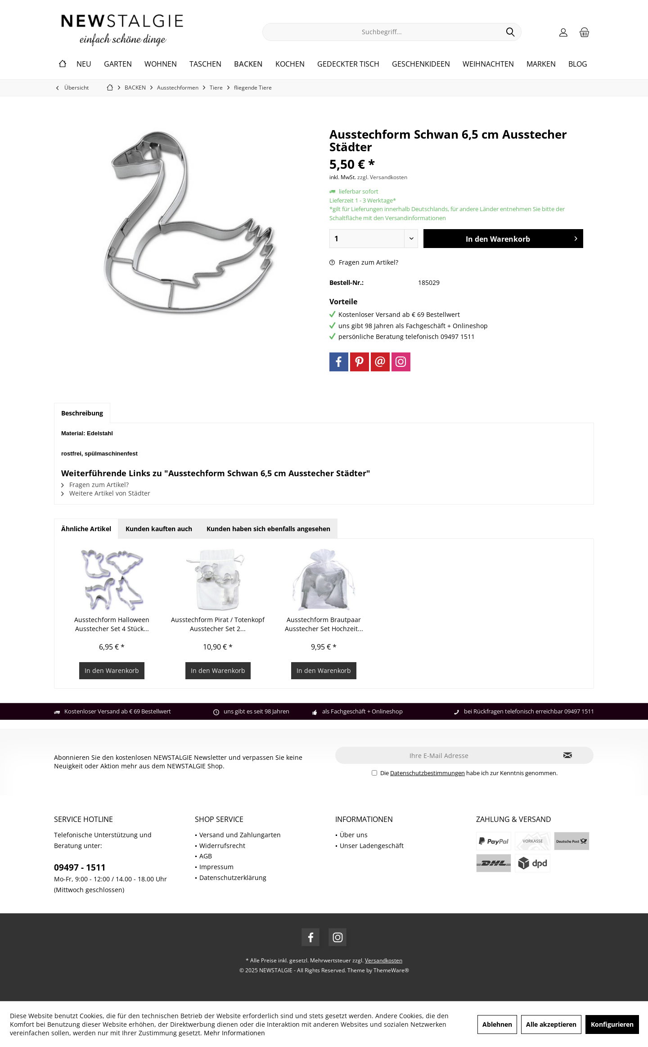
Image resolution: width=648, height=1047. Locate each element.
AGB (205, 856)
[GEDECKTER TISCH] (348, 64)
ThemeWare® (391, 970)
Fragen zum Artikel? (363, 262)
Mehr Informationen (234, 1033)
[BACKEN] (248, 64)
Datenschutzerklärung (232, 877)
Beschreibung (82, 413)
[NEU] (84, 64)
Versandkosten (383, 960)
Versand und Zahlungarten (240, 834)
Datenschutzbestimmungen (427, 773)
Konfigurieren (612, 1024)
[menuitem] (584, 32)
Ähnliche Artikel (86, 528)
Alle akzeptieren (551, 1024)
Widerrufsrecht (222, 845)
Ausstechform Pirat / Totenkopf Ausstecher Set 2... (218, 624)
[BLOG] (578, 64)
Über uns (354, 834)
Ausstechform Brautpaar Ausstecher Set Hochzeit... (324, 624)
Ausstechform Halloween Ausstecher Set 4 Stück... (111, 624)
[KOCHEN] (290, 64)
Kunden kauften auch (159, 528)
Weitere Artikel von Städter (105, 493)
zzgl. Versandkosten (382, 177)
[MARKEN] (541, 64)
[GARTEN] (118, 64)
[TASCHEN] (205, 64)
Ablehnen (497, 1024)
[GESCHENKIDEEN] (421, 64)
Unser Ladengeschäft (372, 845)
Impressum (216, 866)
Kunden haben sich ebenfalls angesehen (268, 528)
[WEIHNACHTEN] (488, 64)
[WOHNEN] (160, 64)
